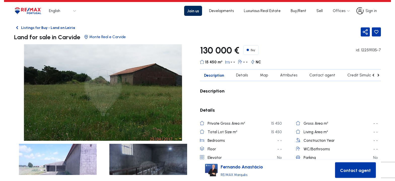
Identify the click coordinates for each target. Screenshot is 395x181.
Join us (193, 10)
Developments (221, 10)
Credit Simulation (362, 75)
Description (214, 75)
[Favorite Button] (376, 31)
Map (264, 75)
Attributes (288, 75)
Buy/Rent (298, 10)
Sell (319, 10)
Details (242, 75)
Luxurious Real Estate (262, 10)
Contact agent (322, 75)
